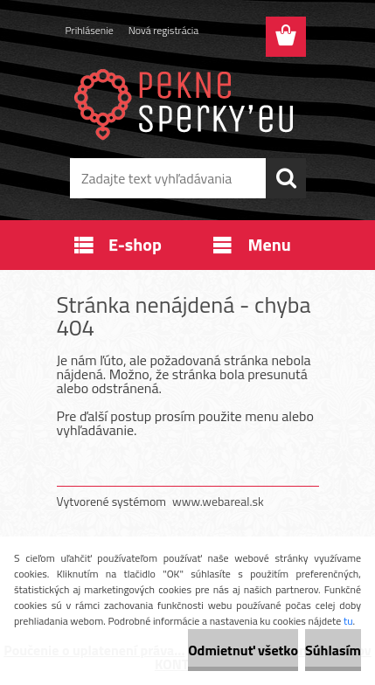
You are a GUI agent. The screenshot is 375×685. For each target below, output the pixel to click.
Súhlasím (333, 650)
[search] (286, 178)
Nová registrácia (163, 30)
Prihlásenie (90, 30)
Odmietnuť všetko (243, 650)
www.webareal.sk (218, 501)
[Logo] (187, 102)
